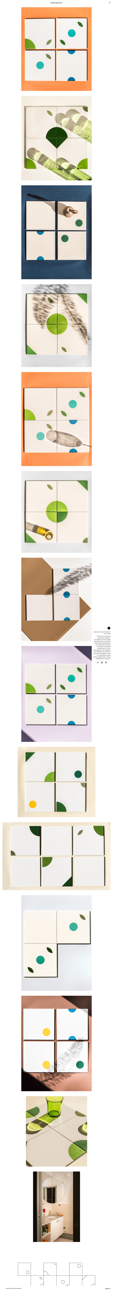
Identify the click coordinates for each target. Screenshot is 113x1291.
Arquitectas (108, 1288)
